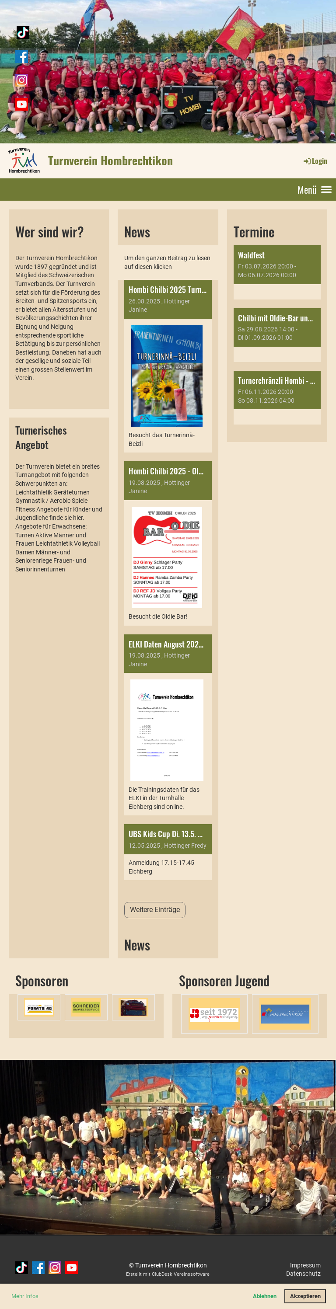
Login (314, 161)
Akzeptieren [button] (305, 1296)
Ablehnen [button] (264, 1296)
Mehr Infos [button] (24, 1296)
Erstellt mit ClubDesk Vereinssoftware (168, 1274)
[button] (277, 272)
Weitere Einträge (155, 909)
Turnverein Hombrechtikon (110, 160)
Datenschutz (303, 1273)
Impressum (305, 1265)
